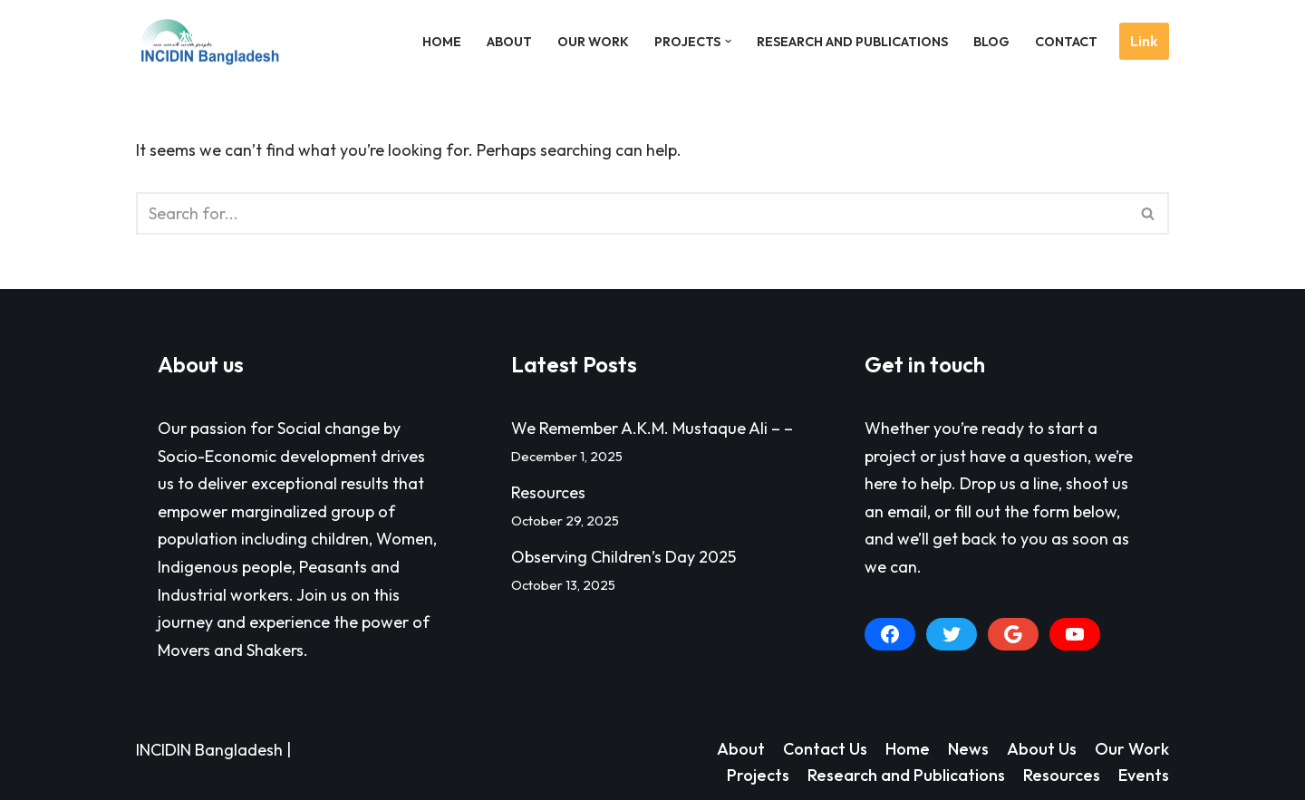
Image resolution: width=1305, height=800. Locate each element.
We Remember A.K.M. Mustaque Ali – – (652, 428)
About (509, 42)
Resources (548, 492)
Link (1144, 41)
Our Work (593, 42)
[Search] (632, 213)
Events (1143, 775)
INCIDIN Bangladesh (209, 749)
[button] (728, 41)
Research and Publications (852, 42)
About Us (1042, 748)
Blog (991, 42)
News (968, 748)
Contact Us (825, 748)
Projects (758, 775)
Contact (1066, 42)
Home (441, 42)
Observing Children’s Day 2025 (623, 556)
